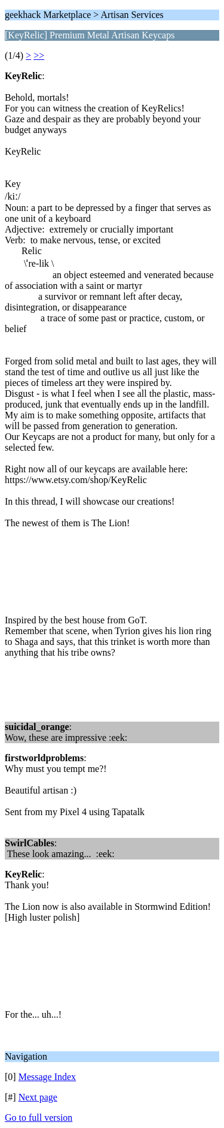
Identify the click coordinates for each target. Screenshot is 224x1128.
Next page (38, 1097)
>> (38, 55)
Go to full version (38, 1117)
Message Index (47, 1077)
